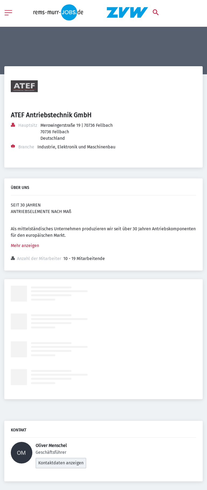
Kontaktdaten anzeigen (61, 462)
